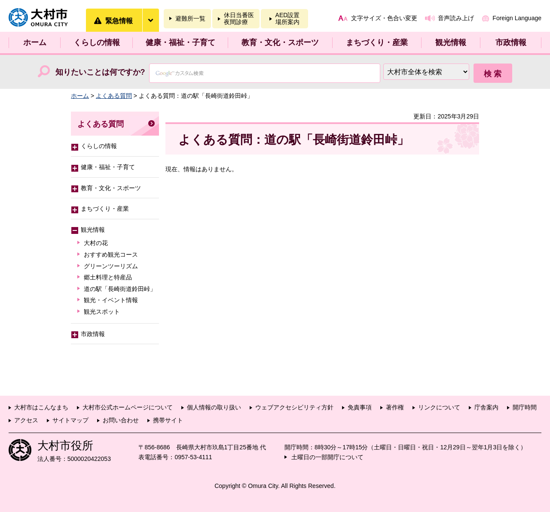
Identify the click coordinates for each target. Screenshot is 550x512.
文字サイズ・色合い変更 (384, 18)
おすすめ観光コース (111, 254)
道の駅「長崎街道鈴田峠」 (120, 288)
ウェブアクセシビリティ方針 (294, 407)
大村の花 (96, 242)
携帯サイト (168, 420)
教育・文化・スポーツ (280, 42)
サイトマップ (70, 420)
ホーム (34, 42)
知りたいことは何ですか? (100, 72)
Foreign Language (516, 18)
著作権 (395, 407)
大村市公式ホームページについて (127, 407)
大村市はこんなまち (41, 407)
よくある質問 (114, 95)
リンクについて (439, 407)
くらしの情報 (96, 42)
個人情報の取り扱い (214, 407)
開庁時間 (525, 407)
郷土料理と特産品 (108, 277)
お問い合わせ (121, 420)
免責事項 (360, 407)
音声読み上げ (456, 18)
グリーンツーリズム (111, 266)
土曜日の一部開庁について (327, 457)
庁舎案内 (486, 407)
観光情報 (450, 42)
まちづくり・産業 (377, 42)
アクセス (26, 420)
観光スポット (102, 311)
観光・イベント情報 (111, 300)
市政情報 (510, 42)
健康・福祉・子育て (180, 42)
